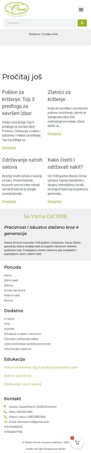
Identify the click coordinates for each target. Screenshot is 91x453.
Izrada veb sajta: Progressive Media (45, 448)
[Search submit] (82, 23)
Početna (34, 34)
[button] (81, 9)
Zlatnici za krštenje (17, 376)
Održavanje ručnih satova (22, 384)
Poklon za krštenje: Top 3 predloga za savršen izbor (41, 367)
